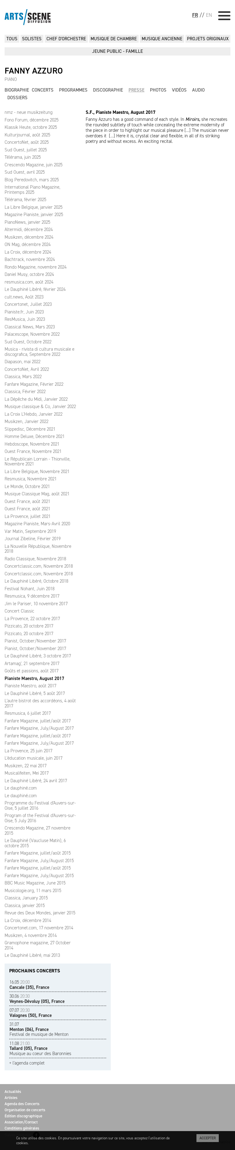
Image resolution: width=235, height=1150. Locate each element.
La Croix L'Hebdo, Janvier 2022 (33, 414)
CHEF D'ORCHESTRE (66, 39)
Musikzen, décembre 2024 (29, 237)
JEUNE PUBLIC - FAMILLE (117, 51)
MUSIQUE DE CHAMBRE (114, 39)
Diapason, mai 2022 (22, 362)
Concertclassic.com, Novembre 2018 (39, 566)
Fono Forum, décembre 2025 (31, 120)
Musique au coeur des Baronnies (40, 1048)
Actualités (13, 1091)
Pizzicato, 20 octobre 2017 (29, 626)
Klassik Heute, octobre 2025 (31, 127)
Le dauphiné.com (21, 788)
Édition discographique (23, 1116)
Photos (158, 90)
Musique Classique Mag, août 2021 (37, 494)
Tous (11, 39)
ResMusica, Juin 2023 (25, 319)
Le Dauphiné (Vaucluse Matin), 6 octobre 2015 (35, 843)
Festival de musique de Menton (39, 1029)
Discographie (108, 90)
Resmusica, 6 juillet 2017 (28, 713)
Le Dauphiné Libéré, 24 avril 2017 (36, 781)
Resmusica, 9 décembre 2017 (32, 596)
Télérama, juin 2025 (23, 157)
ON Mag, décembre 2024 (27, 244)
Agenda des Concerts (22, 1103)
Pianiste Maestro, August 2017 (34, 678)
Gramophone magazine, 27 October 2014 (38, 945)
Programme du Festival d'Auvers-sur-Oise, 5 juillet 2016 (40, 805)
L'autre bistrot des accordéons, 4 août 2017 (40, 703)
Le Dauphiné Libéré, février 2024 (35, 289)
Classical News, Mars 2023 (30, 327)
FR (195, 15)
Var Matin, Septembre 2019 (30, 531)
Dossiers (17, 98)
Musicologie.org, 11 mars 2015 (33, 891)
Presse (136, 90)
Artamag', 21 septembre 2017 (32, 663)
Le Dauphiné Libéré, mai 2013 (32, 955)
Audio (198, 90)
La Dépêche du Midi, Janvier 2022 (36, 399)
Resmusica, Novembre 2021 (31, 479)
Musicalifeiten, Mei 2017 (27, 773)
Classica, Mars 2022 (23, 377)
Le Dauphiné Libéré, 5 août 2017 (35, 693)
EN (209, 15)
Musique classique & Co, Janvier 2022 (40, 406)
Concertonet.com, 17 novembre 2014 (39, 928)
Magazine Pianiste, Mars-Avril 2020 (37, 524)
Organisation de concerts (25, 1109)
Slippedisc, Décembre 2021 (30, 429)
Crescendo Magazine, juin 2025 (33, 165)
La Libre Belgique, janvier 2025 (33, 207)
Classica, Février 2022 (25, 392)
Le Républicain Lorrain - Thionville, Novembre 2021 (37, 461)
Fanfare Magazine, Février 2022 (34, 384)
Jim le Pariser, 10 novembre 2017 (36, 604)
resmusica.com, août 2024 (29, 282)
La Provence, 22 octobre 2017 (32, 619)
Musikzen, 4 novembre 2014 (31, 935)
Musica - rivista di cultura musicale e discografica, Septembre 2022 (39, 351)
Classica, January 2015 (26, 898)
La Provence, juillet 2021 (27, 516)
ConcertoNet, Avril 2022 (27, 369)
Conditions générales (22, 1128)
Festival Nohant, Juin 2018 (29, 589)
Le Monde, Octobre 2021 (27, 486)
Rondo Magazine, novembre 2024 (35, 267)
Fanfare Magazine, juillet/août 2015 (38, 853)
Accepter (208, 1138)
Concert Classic (19, 611)
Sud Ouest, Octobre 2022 (28, 342)
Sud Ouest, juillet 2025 (26, 150)
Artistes (11, 1097)
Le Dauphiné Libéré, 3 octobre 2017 (38, 656)
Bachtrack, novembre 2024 (30, 259)
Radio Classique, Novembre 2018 (35, 559)
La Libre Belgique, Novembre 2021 (37, 471)
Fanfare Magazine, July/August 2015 (39, 861)
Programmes (73, 90)
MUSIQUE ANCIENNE (162, 39)
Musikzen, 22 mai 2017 (26, 766)
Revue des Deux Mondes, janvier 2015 (40, 913)
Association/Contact (21, 1122)
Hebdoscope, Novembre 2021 (32, 444)
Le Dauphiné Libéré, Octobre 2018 (36, 581)
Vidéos (179, 90)
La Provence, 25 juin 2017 (28, 751)
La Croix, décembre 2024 (28, 252)
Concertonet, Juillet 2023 (28, 304)
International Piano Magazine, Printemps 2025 (32, 189)
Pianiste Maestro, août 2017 (30, 686)
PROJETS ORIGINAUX (208, 39)
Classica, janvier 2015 (25, 905)
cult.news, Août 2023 (24, 297)
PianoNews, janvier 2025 (27, 222)
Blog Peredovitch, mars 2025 (32, 180)
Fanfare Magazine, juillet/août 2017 (38, 721)
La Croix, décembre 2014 (28, 920)
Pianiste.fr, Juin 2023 (24, 312)
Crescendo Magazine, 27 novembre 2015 (37, 830)
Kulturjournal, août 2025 (27, 135)
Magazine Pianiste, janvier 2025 (34, 215)
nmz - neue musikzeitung (29, 112)
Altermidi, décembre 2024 (29, 229)
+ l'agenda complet (27, 1063)
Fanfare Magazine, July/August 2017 (39, 728)
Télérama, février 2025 (25, 200)
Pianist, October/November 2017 (35, 641)
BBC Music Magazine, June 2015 (35, 883)
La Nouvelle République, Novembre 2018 (38, 549)
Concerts (43, 90)
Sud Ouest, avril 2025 (25, 172)
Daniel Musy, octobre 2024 (29, 274)
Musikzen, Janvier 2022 (26, 421)
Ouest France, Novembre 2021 (33, 451)
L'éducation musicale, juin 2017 (33, 758)
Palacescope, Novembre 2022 (32, 334)
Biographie (17, 90)
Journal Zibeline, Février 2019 (33, 539)
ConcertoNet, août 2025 (27, 142)
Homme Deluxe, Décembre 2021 (35, 436)
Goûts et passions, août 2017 (31, 671)
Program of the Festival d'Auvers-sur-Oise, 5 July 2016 (40, 818)
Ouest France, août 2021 (27, 501)
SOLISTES (32, 39)
